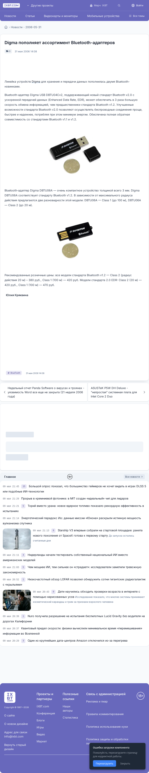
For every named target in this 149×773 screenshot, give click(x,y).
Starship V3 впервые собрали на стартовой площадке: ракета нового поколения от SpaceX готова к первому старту (88, 535)
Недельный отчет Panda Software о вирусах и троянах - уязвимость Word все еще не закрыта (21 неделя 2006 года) (43, 392)
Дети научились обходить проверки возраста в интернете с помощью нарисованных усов (89, 596)
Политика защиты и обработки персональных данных (107, 741)
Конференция (46, 713)
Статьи (30, 16)
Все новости (134, 476)
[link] (24, 486)
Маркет (42, 741)
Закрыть (125, 763)
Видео (41, 734)
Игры (40, 727)
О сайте (9, 715)
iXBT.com (43, 706)
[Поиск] (119, 5)
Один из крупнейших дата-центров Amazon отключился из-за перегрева (77, 640)
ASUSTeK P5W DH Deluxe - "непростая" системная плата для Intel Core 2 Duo (118, 392)
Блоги (40, 720)
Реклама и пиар (97, 701)
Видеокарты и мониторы (61, 16)
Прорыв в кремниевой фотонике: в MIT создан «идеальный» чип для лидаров (74, 498)
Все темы (136, 15)
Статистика (70, 717)
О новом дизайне (16, 724)
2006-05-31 (33, 27)
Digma (36, 81)
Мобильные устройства (103, 16)
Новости (10, 16)
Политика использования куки (107, 726)
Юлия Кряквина (17, 295)
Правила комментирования (105, 714)
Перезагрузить (104, 763)
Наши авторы (68, 708)
